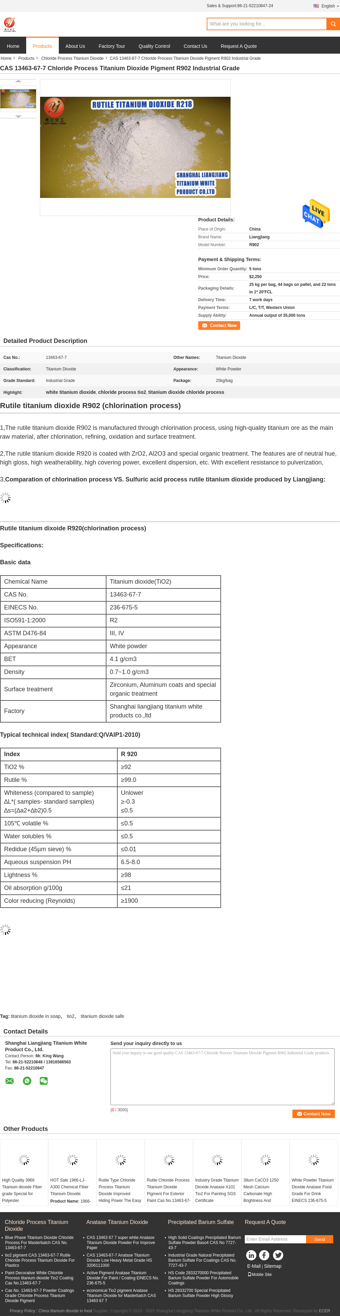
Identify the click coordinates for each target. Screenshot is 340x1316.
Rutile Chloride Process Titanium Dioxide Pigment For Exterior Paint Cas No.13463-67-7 (169, 1194)
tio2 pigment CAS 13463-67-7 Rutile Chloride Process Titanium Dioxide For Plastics (40, 1260)
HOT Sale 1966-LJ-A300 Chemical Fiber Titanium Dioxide (69, 1187)
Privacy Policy (22, 1311)
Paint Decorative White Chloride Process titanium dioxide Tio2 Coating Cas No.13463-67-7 (39, 1278)
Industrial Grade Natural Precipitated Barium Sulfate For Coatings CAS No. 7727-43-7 (202, 1260)
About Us (75, 46)
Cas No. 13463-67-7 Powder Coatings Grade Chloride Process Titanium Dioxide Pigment (39, 1295)
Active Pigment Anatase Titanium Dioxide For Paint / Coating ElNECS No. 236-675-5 (123, 1278)
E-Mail (254, 1266)
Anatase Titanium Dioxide (117, 1222)
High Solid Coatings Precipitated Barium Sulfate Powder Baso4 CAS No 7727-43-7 (204, 1242)
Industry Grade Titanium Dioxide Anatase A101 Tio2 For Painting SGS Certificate (217, 1190)
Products (42, 46)
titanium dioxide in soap (36, 1016)
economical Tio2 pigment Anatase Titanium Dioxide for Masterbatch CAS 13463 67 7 (121, 1295)
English (331, 5)
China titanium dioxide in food (65, 1311)
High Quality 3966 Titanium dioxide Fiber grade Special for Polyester (22, 1190)
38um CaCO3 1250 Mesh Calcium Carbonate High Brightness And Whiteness (260, 1194)
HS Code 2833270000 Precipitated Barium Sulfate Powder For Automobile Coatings (203, 1278)
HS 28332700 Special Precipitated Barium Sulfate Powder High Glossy (200, 1293)
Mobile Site (260, 1274)
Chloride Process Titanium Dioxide (72, 58)
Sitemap (272, 1266)
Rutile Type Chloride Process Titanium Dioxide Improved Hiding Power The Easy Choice (120, 1194)
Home (13, 46)
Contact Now (210, 325)
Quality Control (154, 46)
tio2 (71, 1016)
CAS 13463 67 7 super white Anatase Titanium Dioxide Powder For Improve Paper (121, 1242)
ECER (324, 1311)
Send (319, 1239)
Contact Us (195, 46)
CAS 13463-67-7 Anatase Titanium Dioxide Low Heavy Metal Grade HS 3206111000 (119, 1260)
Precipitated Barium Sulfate (201, 1222)
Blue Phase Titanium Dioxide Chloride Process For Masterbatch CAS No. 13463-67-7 (39, 1242)
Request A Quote (239, 46)
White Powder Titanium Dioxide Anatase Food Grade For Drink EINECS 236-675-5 (313, 1190)
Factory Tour (112, 46)
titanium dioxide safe (102, 1016)
